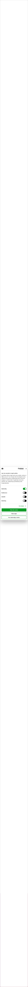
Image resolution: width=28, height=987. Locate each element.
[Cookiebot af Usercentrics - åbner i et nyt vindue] (18, 469)
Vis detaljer (21, 506)
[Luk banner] (26, 468)
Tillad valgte (14, 513)
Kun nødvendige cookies (14, 517)
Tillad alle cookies (14, 509)
